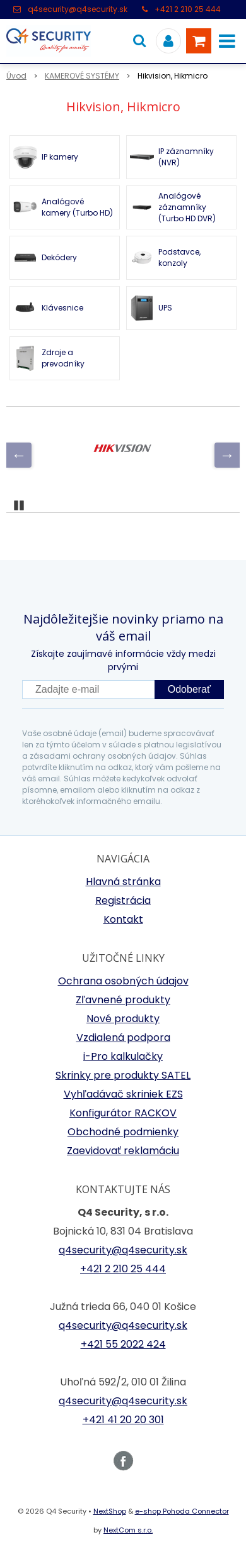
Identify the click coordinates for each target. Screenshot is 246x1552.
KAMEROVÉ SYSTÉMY (82, 75)
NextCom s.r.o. (128, 1530)
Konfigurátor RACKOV (123, 1113)
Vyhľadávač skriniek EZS (123, 1094)
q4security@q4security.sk (77, 9)
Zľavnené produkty (123, 1000)
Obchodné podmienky (123, 1132)
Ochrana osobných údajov (123, 981)
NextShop (109, 1511)
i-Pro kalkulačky (123, 1056)
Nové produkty (123, 1018)
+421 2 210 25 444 (188, 9)
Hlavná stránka (123, 881)
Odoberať (189, 689)
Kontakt (123, 919)
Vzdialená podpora (123, 1037)
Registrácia (123, 900)
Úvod (16, 75)
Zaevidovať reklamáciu (123, 1150)
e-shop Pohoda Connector (182, 1511)
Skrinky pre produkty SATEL (123, 1075)
